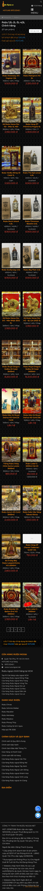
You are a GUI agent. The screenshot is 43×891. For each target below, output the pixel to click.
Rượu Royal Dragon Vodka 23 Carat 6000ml (32, 369)
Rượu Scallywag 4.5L (11, 270)
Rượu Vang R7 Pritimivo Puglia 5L (32, 125)
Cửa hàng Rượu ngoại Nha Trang (15, 681)
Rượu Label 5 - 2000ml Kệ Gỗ (32, 464)
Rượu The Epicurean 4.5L (32, 174)
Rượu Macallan (8, 712)
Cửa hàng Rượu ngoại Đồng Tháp (15, 678)
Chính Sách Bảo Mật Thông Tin (14, 748)
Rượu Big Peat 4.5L (32, 270)
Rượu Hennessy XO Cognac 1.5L (11, 77)
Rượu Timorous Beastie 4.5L (32, 222)
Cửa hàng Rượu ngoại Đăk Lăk (14, 691)
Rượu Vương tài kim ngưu (12, 726)
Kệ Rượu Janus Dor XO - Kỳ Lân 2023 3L (32, 319)
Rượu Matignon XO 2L (31, 77)
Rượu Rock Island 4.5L (11, 222)
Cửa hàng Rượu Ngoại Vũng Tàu (15, 683)
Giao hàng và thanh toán (12, 752)
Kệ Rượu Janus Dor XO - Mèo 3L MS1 (11, 125)
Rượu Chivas (7, 705)
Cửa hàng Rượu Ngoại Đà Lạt (13, 686)
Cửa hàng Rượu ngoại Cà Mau (14, 689)
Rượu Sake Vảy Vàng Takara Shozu (32, 513)
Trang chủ (6, 17)
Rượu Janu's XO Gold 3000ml (11, 513)
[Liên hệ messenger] (38, 815)
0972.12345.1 (9, 664)
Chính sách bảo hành (10, 745)
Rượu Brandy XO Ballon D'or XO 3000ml (11, 611)
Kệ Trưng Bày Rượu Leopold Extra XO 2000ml (11, 562)
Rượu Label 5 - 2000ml (32, 610)
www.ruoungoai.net (13, 667)
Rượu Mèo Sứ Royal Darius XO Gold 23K (32, 416)
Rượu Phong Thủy (9, 722)
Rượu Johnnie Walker (10, 708)
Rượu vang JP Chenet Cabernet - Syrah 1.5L (32, 547)
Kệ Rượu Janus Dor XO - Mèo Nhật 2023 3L (11, 320)
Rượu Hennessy (8, 715)
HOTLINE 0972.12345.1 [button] (11, 10)
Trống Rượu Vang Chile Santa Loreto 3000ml (11, 466)
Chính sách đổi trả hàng (11, 755)
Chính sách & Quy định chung (13, 741)
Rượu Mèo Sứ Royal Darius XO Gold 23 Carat (11, 417)
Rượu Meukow (7, 719)
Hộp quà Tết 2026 (9, 730)
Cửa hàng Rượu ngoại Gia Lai (13, 694)
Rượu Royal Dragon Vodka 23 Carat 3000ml (11, 369)
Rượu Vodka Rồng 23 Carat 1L (11, 174)
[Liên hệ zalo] (38, 809)
